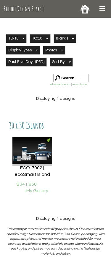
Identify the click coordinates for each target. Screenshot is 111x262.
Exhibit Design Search (24, 9)
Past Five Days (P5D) (26, 62)
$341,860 (26, 184)
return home (79, 84)
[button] (16, 38)
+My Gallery (36, 190)
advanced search (60, 84)
